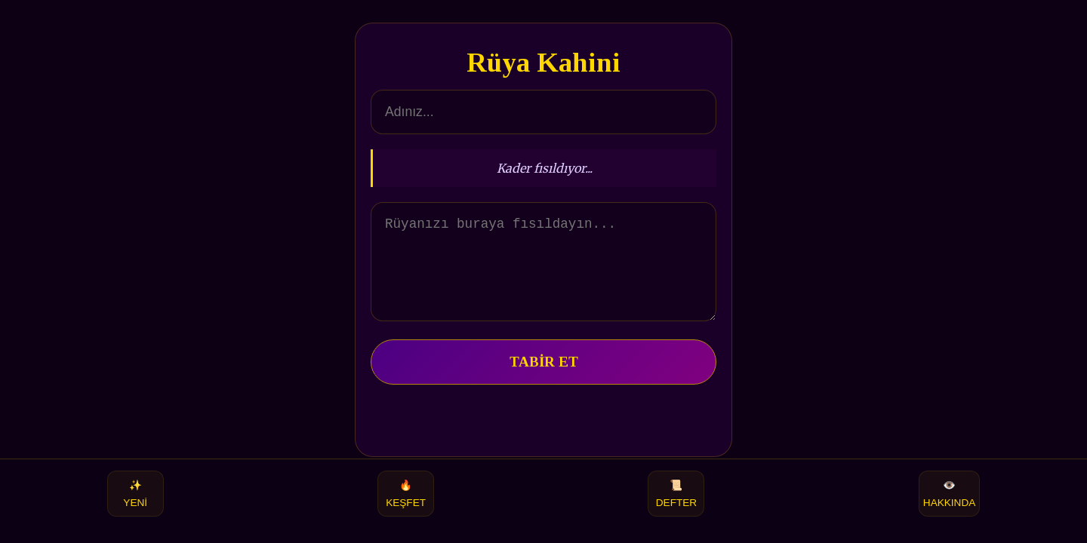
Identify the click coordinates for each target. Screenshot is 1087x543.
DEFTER (676, 493)
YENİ (135, 493)
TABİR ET (544, 380)
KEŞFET (406, 493)
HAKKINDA (949, 493)
